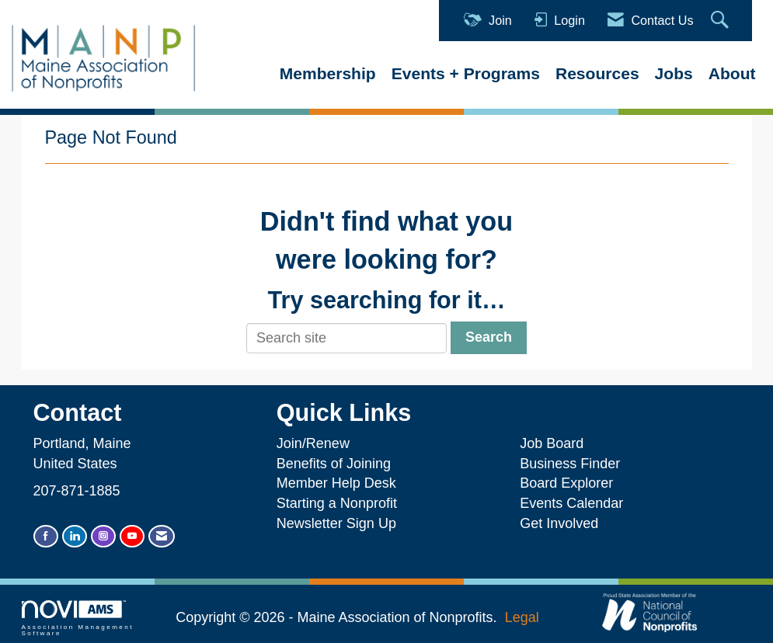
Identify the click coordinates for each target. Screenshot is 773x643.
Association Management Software (78, 618)
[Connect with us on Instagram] (103, 536)
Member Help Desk (336, 483)
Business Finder (574, 463)
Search (488, 337)
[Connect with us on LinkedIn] (74, 536)
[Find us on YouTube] (132, 536)
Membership (328, 73)
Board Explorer (566, 483)
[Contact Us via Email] (161, 536)
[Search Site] (722, 20)
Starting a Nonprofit (337, 503)
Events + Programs (466, 73)
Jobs (674, 73)
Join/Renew (313, 443)
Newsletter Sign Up (336, 523)
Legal (522, 617)
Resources (597, 73)
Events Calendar (571, 503)
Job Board (555, 443)
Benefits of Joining (334, 463)
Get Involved (559, 523)
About (732, 73)
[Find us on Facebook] (45, 536)
